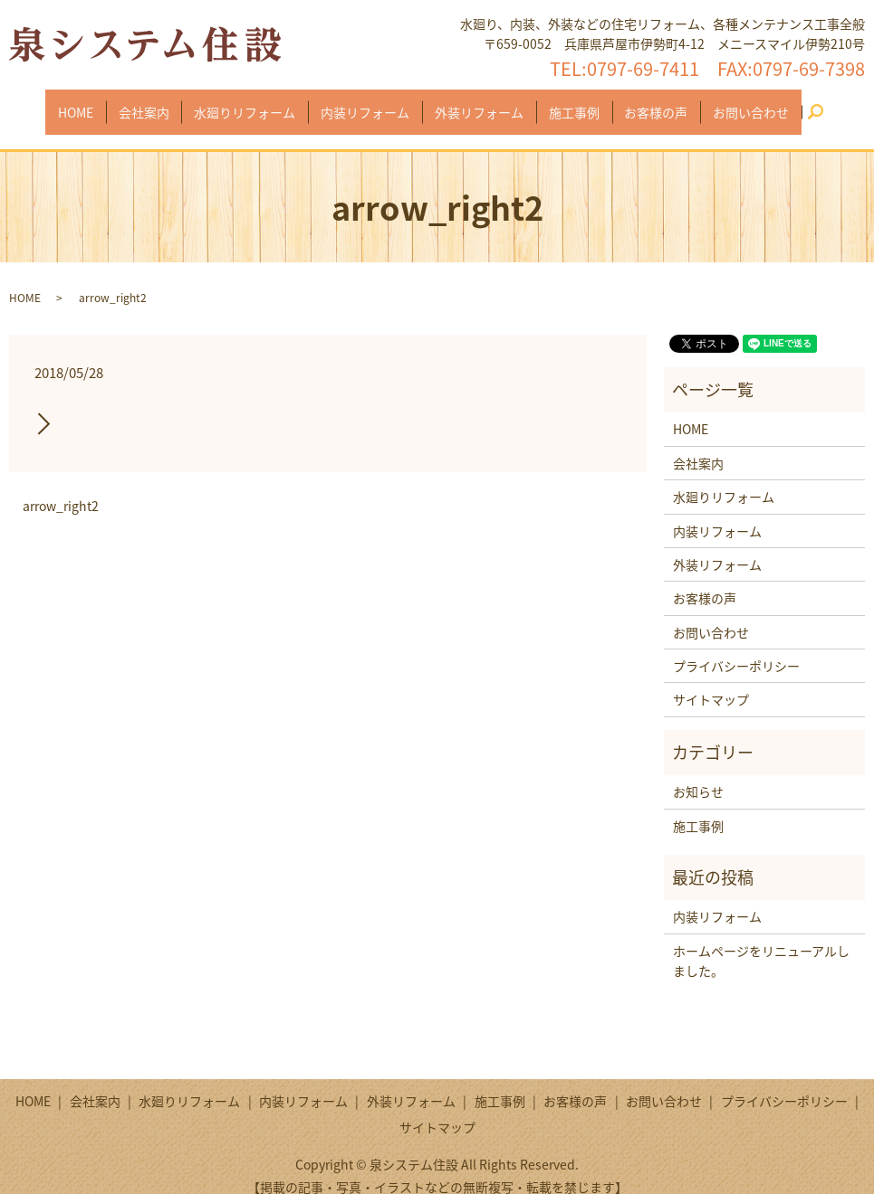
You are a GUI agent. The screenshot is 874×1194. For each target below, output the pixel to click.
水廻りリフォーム (252, 102)
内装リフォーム (367, 102)
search (804, 103)
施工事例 (567, 102)
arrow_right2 (61, 489)
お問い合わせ (734, 102)
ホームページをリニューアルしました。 (761, 943)
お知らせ (698, 774)
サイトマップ (711, 682)
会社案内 (155, 102)
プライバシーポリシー (736, 649)
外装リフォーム (476, 102)
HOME (92, 102)
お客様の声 (644, 102)
